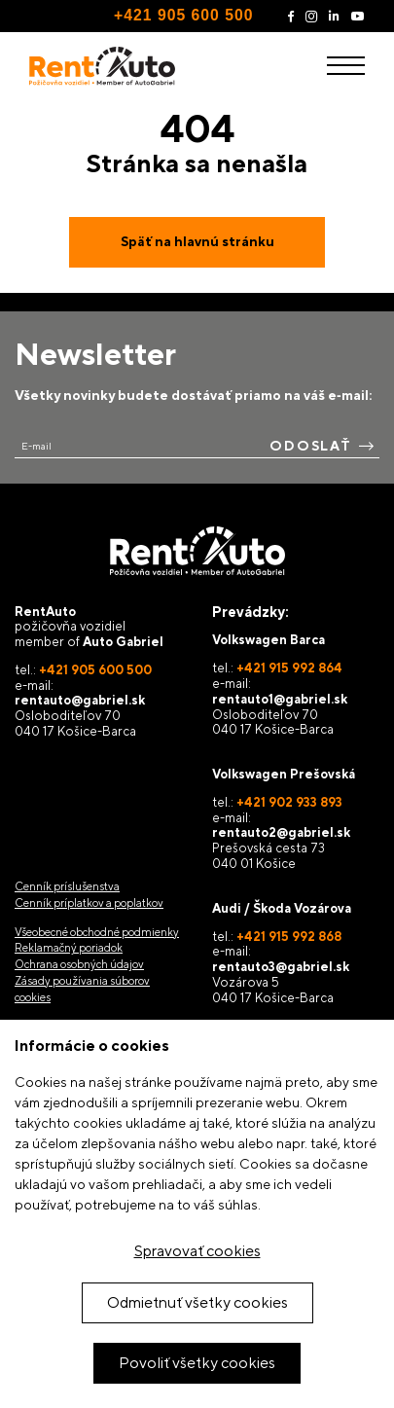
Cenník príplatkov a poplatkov (89, 903)
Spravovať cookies (197, 1251)
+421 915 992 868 (288, 936)
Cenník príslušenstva (67, 886)
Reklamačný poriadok (69, 948)
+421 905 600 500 (183, 15)
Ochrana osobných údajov (79, 964)
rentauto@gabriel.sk (80, 700)
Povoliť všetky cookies (197, 1363)
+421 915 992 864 (289, 668)
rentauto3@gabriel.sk (280, 966)
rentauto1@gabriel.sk (279, 699)
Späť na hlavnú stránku (197, 241)
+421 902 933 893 (289, 802)
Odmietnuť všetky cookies (197, 1302)
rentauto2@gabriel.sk (281, 832)
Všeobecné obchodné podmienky (97, 932)
